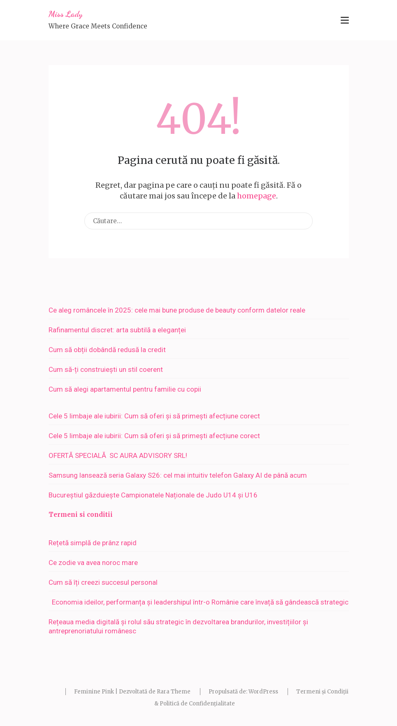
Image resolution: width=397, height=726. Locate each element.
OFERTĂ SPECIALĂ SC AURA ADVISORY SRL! (121, 455)
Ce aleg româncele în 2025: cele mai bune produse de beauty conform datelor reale (177, 310)
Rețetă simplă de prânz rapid (93, 543)
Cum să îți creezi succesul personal (103, 582)
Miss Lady (65, 14)
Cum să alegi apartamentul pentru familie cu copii (125, 389)
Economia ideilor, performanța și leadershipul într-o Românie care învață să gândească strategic (198, 602)
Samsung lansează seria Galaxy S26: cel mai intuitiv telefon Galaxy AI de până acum (178, 475)
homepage (256, 196)
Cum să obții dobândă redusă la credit (107, 349)
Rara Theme (173, 691)
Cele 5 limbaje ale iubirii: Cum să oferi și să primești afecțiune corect (154, 416)
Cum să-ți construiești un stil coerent (106, 369)
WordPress (263, 691)
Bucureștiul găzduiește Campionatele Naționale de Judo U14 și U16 (153, 495)
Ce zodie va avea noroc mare (93, 562)
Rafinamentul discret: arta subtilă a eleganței (117, 330)
